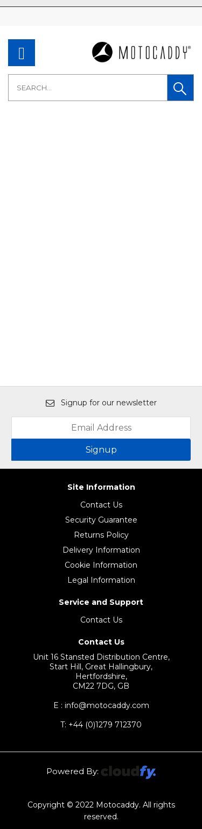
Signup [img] (101, 450)
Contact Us (101, 505)
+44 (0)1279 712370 (101, 725)
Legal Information (101, 580)
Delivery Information (101, 550)
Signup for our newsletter (101, 403)
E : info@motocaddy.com (101, 705)
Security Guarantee (101, 520)
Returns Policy (101, 535)
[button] (180, 87)
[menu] (21, 52)
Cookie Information (101, 565)
